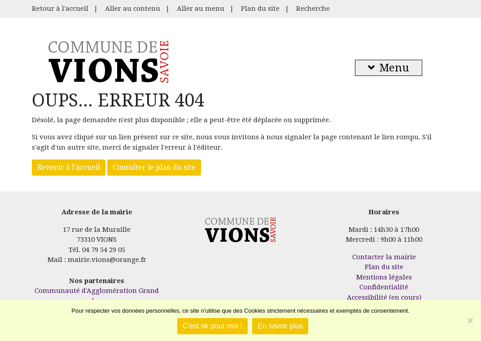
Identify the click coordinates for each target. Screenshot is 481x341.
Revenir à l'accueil (68, 167)
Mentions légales (384, 277)
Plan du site (260, 8)
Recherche (313, 8)
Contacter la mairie (384, 257)
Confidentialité (383, 287)
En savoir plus (280, 326)
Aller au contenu (132, 8)
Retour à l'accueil (60, 8)
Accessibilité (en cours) (384, 297)
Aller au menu (200, 8)
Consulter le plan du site (154, 167)
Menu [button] (388, 68)
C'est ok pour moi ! (212, 326)
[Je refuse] (469, 320)
